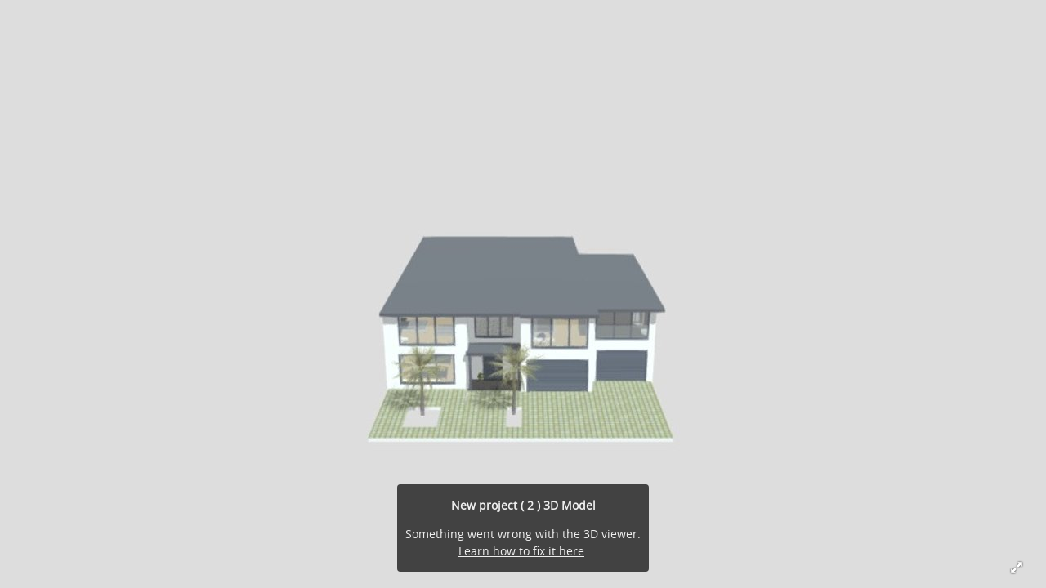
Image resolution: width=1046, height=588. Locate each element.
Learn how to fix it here (521, 551)
